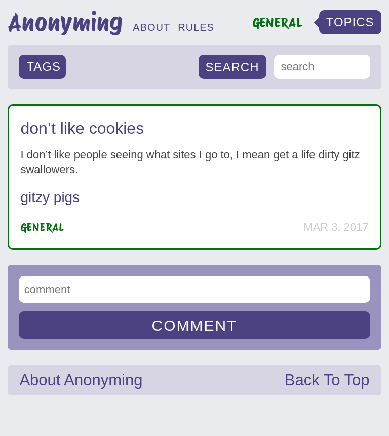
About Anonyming (80, 380)
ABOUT (151, 27)
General (42, 227)
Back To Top (327, 380)
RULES (196, 27)
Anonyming (65, 22)
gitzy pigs (50, 197)
